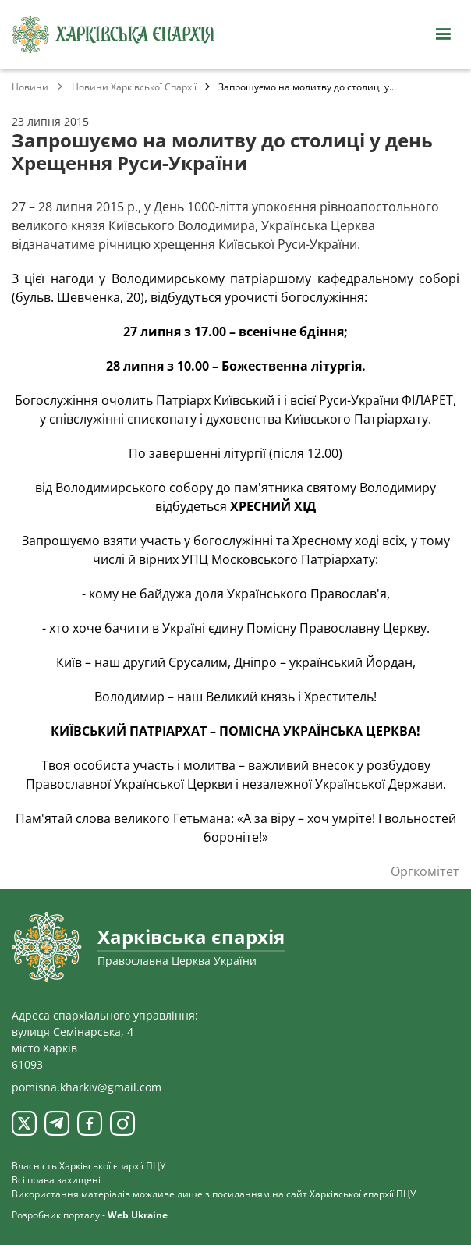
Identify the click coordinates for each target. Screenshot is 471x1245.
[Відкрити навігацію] (443, 34)
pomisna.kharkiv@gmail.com (86, 1087)
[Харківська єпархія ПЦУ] (113, 35)
